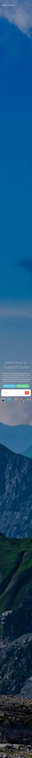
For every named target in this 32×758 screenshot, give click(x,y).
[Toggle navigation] (30, 5)
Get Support (22, 386)
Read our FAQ (9, 386)
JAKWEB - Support (7, 5)
